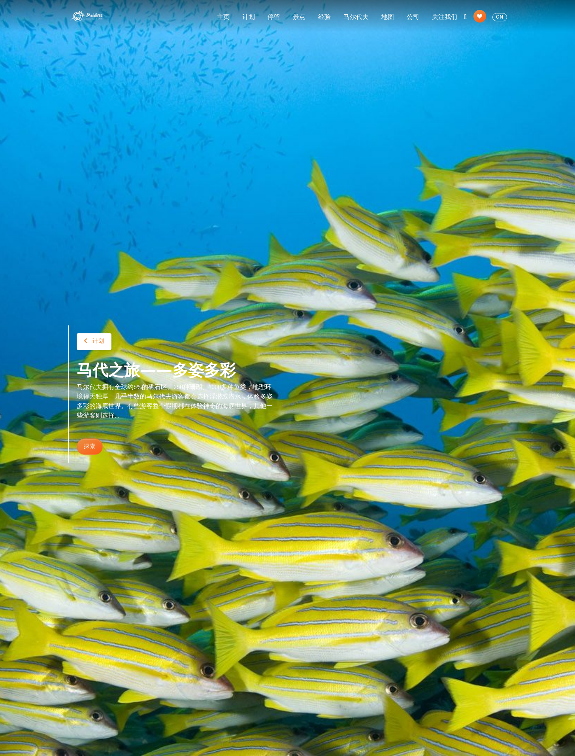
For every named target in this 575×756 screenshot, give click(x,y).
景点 (299, 16)
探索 (90, 446)
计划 (248, 16)
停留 (274, 16)
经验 (324, 16)
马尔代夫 (356, 16)
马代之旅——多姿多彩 (156, 368)
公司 (413, 16)
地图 (387, 16)
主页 (223, 16)
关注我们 (444, 16)
